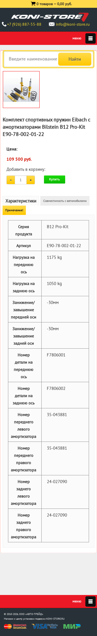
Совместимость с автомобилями (65, 201)
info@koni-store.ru (73, 24)
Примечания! (14, 210)
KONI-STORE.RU (55, 618)
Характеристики (20, 201)
